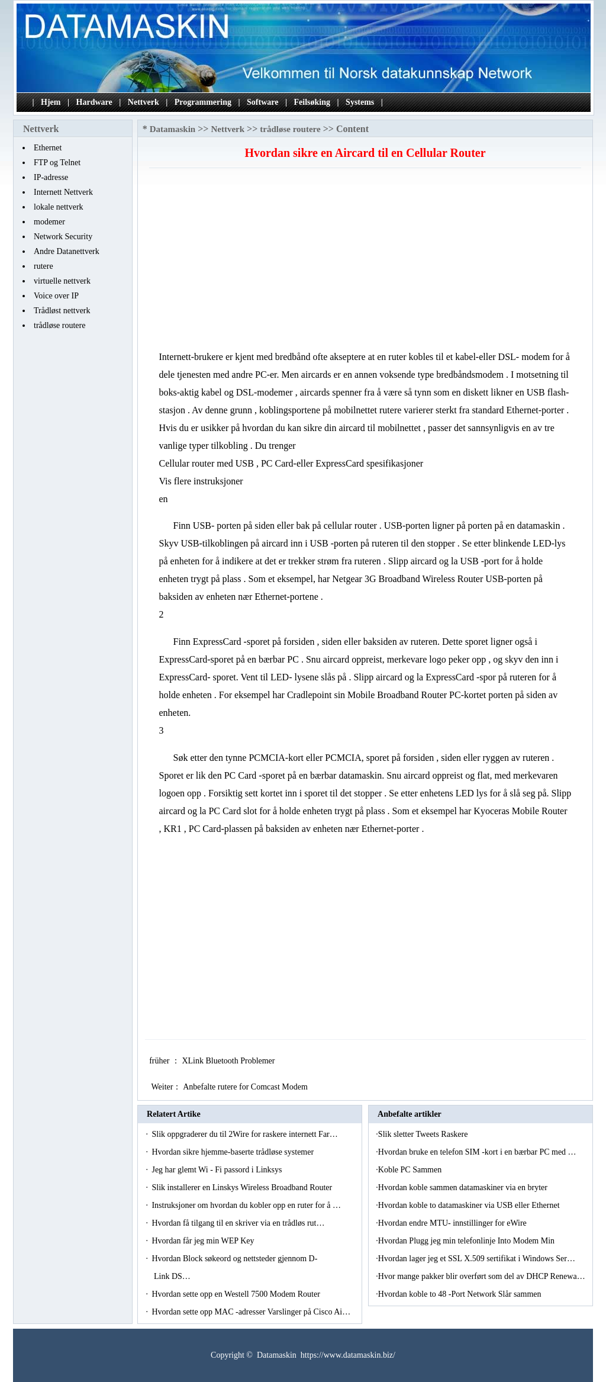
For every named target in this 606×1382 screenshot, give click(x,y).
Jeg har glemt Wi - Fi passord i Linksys (218, 1169)
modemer (49, 221)
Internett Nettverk (63, 192)
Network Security (63, 236)
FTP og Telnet (57, 162)
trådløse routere (59, 325)
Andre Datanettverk (66, 251)
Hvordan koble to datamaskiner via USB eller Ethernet (470, 1205)
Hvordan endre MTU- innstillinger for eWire (453, 1223)
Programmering (203, 102)
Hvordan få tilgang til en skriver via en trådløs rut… (238, 1223)
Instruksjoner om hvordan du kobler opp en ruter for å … (246, 1205)
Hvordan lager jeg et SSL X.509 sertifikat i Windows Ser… (476, 1258)
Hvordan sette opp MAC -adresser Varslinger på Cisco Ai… (251, 1311)
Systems (360, 102)
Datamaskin (173, 129)
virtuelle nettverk (62, 281)
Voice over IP (56, 295)
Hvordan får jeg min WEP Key (204, 1240)
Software (262, 102)
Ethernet (48, 147)
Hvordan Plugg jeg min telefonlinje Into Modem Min (467, 1240)
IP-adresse (51, 177)
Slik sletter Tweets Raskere (424, 1134)
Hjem (50, 102)
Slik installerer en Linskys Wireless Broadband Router (243, 1187)
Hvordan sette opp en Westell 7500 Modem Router (237, 1294)
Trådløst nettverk (62, 310)
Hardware (94, 102)
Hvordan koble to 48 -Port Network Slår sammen (460, 1294)
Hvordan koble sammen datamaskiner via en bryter (464, 1187)
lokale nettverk (58, 207)
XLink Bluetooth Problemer (229, 1060)
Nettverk (143, 102)
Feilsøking (312, 102)
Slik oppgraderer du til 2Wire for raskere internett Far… (244, 1134)
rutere (43, 266)
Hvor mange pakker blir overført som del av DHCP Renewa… (481, 1276)
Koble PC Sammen (411, 1169)
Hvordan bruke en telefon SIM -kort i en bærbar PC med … (477, 1152)
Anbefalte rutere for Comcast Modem (246, 1086)
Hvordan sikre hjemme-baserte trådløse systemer (233, 1152)
